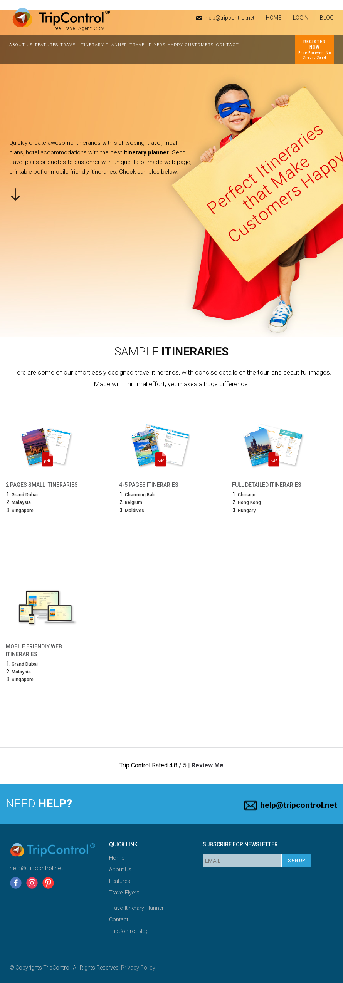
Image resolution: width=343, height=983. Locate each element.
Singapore (23, 510)
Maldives (134, 510)
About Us (21, 44)
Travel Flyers (147, 44)
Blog (327, 18)
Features (46, 44)
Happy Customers (190, 44)
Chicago (247, 494)
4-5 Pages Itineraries (148, 485)
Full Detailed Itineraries (266, 485)
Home (116, 858)
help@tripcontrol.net (229, 18)
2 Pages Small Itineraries (42, 485)
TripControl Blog (129, 931)
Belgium (133, 502)
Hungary (247, 510)
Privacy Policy (138, 968)
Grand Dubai (25, 494)
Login (300, 18)
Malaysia (21, 502)
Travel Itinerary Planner (93, 44)
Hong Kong (249, 502)
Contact (227, 44)
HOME (273, 18)
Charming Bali (140, 494)
